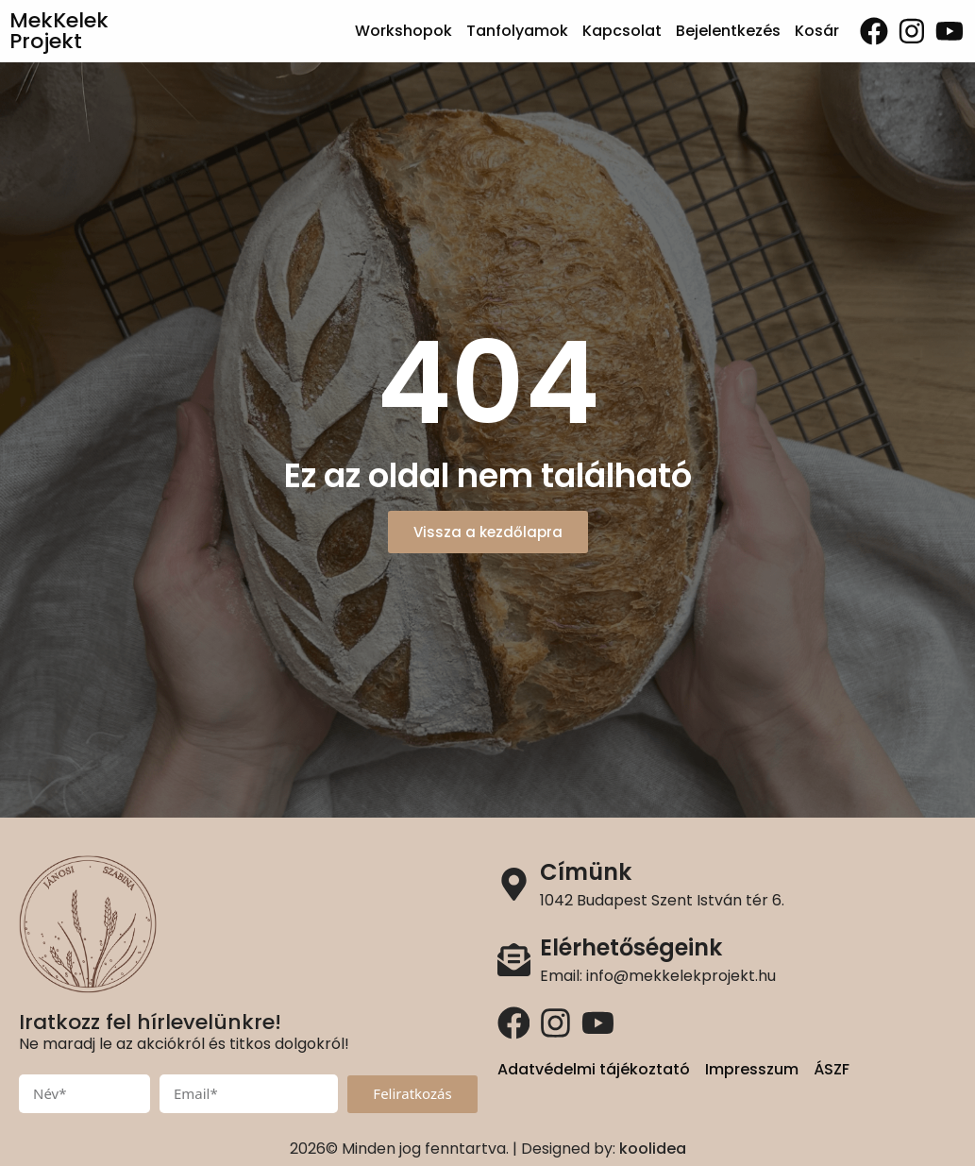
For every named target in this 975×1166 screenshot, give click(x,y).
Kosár (817, 31)
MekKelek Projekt (59, 31)
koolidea (652, 1148)
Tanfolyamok (517, 31)
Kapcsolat (622, 31)
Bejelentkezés (728, 31)
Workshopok (403, 31)
